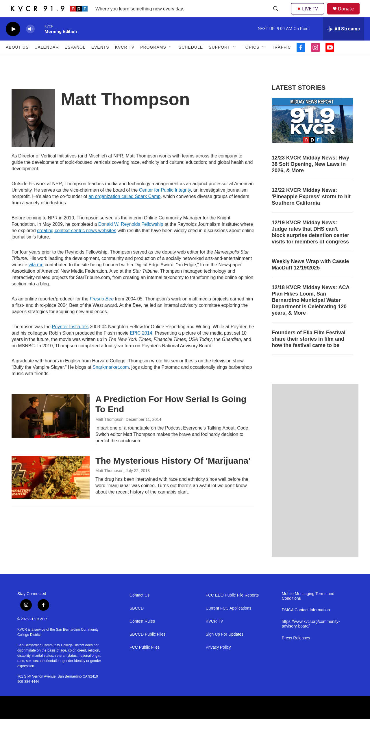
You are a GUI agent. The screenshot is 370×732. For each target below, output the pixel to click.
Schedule (191, 60)
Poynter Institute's (70, 339)
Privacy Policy (218, 660)
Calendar (46, 60)
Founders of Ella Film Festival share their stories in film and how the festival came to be (308, 352)
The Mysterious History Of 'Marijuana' (172, 473)
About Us (17, 60)
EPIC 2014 (141, 346)
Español (75, 60)
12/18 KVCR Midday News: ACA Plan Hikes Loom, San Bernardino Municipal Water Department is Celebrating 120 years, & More (310, 313)
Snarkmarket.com (110, 380)
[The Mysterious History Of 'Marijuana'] (51, 490)
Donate (349, 15)
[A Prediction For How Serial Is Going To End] (51, 429)
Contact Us (139, 608)
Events (100, 60)
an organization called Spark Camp (124, 209)
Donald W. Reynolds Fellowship (130, 237)
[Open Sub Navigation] (170, 60)
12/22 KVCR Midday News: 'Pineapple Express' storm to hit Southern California (311, 209)
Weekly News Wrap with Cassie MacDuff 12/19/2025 (310, 277)
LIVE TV (309, 15)
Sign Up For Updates (224, 647)
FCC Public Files (145, 660)
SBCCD (137, 621)
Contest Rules (142, 634)
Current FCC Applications (228, 621)
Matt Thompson (109, 432)
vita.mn (36, 277)
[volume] (30, 42)
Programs (153, 60)
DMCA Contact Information (306, 623)
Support (219, 60)
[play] (13, 42)
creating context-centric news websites (76, 243)
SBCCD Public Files (147, 647)
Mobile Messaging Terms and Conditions (308, 609)
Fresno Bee (102, 311)
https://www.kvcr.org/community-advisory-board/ (311, 636)
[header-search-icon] (276, 15)
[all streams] (343, 42)
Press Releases (296, 651)
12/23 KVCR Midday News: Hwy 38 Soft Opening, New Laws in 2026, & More (310, 177)
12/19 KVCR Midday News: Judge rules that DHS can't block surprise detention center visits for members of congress (310, 245)
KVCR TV (124, 60)
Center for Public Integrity (165, 203)
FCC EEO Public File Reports (232, 608)
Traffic (281, 60)
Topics (251, 60)
